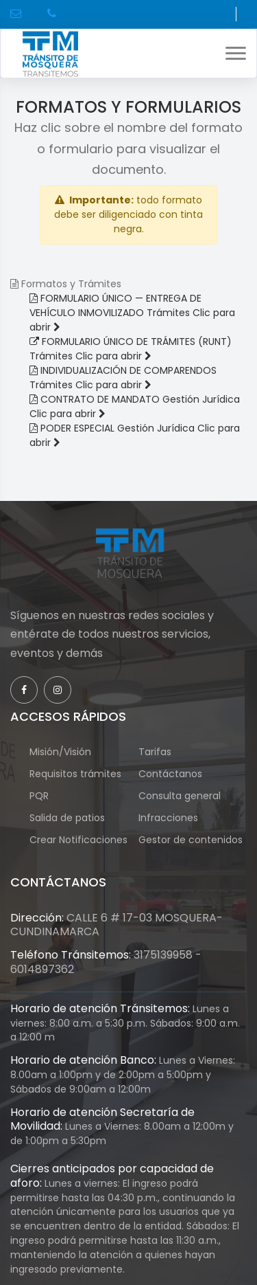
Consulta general (179, 796)
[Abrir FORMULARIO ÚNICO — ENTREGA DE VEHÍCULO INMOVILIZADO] (132, 312)
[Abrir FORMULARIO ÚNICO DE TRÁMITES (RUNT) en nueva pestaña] (130, 349)
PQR (45, 796)
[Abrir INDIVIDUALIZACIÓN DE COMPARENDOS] (123, 378)
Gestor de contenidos (190, 847)
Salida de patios (67, 818)
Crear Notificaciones (78, 847)
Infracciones (168, 818)
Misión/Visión (60, 752)
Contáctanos (170, 774)
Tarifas (154, 752)
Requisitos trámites (75, 774)
